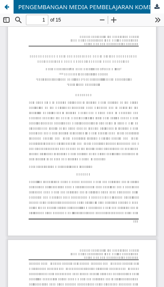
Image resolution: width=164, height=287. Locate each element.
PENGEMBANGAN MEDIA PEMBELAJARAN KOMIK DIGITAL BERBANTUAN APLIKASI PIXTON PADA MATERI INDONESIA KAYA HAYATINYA (91, 7)
